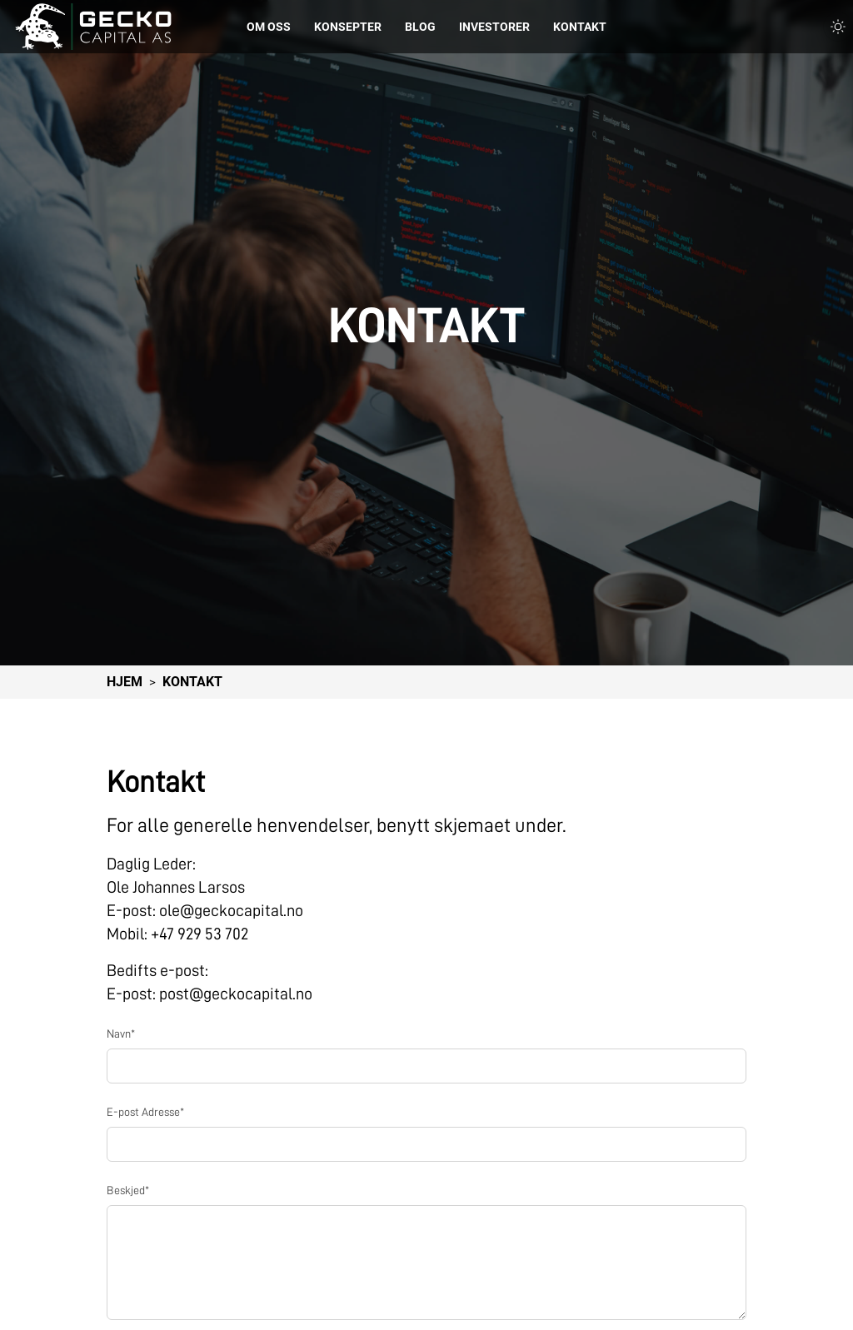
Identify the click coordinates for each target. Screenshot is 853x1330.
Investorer (494, 26)
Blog (420, 26)
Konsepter (348, 26)
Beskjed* (128, 1190)
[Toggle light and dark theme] (838, 27)
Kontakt (579, 26)
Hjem (124, 682)
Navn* (121, 1033)
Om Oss (269, 26)
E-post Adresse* (145, 1112)
